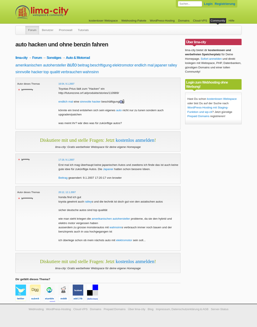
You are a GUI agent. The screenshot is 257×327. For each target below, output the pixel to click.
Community (218, 20)
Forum (32, 30)
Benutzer (47, 30)
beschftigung (101, 65)
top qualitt (52, 72)
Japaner (108, 169)
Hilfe (231, 20)
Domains (184, 20)
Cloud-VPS (200, 20)
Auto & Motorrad (78, 57)
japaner (160, 65)
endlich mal (144, 65)
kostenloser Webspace (103, 20)
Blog (150, 309)
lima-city (21, 57)
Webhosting (36, 309)
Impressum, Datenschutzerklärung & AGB (182, 309)
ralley (172, 65)
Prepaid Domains (198, 116)
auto (72, 65)
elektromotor (123, 65)
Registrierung (225, 3)
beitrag (83, 65)
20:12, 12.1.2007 (67, 192)
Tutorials (83, 30)
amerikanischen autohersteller (40, 65)
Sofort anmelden (211, 58)
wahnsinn (91, 72)
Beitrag (63, 177)
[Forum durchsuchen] (190, 4)
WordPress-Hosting (162, 20)
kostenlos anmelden (135, 140)
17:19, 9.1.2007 (67, 159)
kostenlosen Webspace (221, 98)
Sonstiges (54, 57)
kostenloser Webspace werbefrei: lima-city (57, 12)
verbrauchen (71, 72)
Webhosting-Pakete (133, 20)
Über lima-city (136, 309)
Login (208, 3)
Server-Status (219, 309)
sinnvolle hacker (29, 72)
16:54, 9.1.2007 (67, 83)
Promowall (65, 30)
